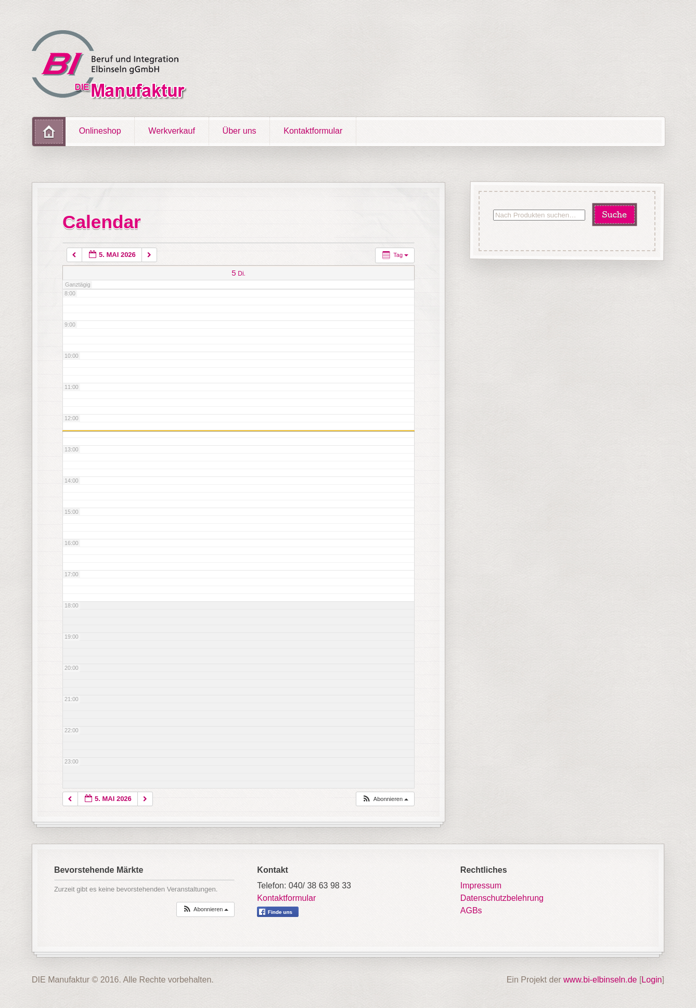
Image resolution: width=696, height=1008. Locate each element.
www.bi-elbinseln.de (600, 979)
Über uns (239, 130)
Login (651, 979)
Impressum (480, 885)
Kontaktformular (312, 130)
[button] (385, 799)
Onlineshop (100, 130)
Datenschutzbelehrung (502, 898)
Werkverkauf (171, 130)
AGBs (471, 910)
